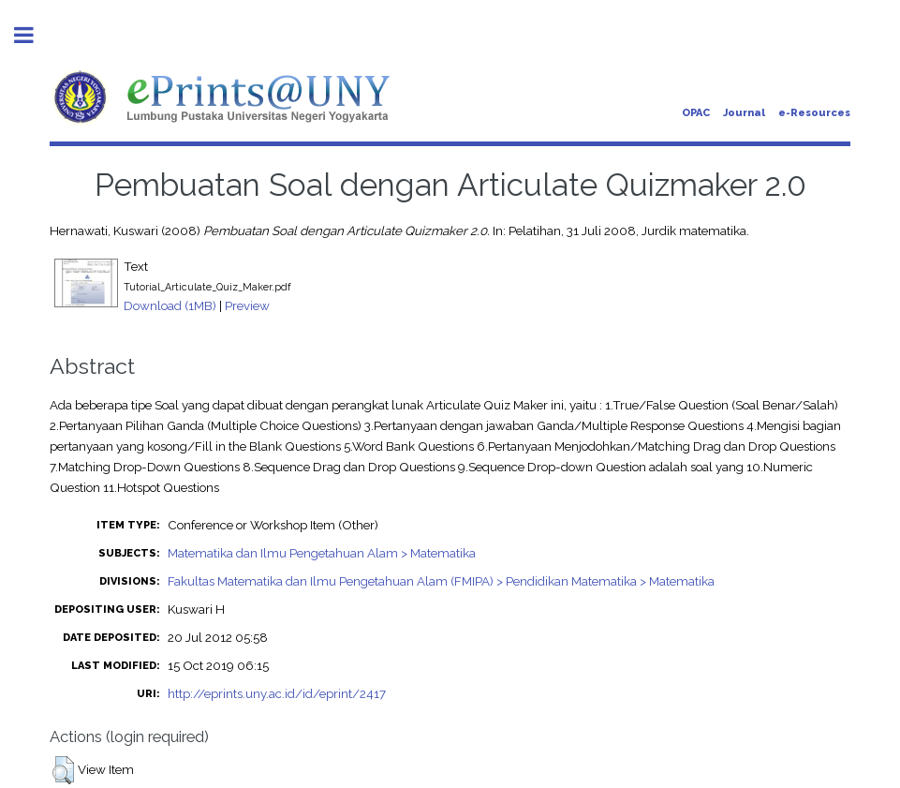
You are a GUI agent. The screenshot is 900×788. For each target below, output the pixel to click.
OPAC (696, 113)
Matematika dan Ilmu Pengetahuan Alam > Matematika (322, 552)
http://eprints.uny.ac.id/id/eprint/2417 (277, 693)
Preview (247, 305)
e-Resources (814, 113)
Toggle (33, 35)
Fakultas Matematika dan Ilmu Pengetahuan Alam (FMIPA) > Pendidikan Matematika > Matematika (441, 580)
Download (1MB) (170, 305)
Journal (744, 113)
